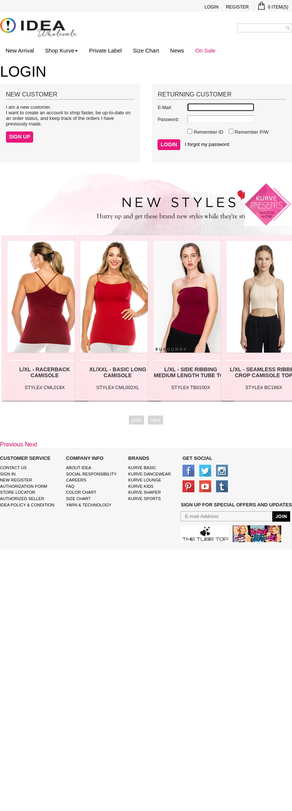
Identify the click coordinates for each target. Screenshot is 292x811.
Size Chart (146, 50)
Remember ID (207, 132)
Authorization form (23, 486)
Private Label (105, 50)
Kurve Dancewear (149, 474)
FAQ (70, 486)
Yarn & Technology (88, 505)
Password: (168, 119)
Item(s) (273, 7)
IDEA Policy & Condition (27, 505)
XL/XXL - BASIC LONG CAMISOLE (117, 372)
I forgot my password (207, 144)
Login (211, 7)
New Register (16, 480)
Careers (76, 480)
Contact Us (13, 467)
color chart (81, 492)
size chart (78, 498)
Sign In (8, 474)
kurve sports (144, 498)
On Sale (205, 50)
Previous (11, 444)
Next (31, 444)
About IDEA (78, 467)
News (177, 50)
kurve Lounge (144, 480)
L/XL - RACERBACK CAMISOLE (44, 372)
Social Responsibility (91, 474)
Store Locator (17, 492)
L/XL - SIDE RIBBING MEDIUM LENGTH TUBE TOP (191, 372)
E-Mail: (165, 107)
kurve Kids (140, 486)
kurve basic (142, 467)
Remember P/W (251, 132)
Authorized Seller (22, 498)
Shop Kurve (61, 50)
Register (237, 7)
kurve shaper (144, 492)
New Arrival (20, 50)
